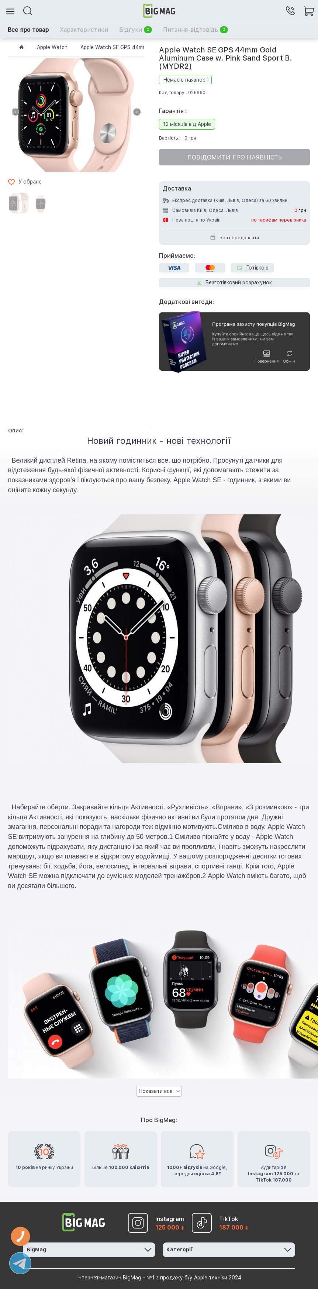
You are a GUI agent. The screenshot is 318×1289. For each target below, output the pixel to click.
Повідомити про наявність (234, 157)
